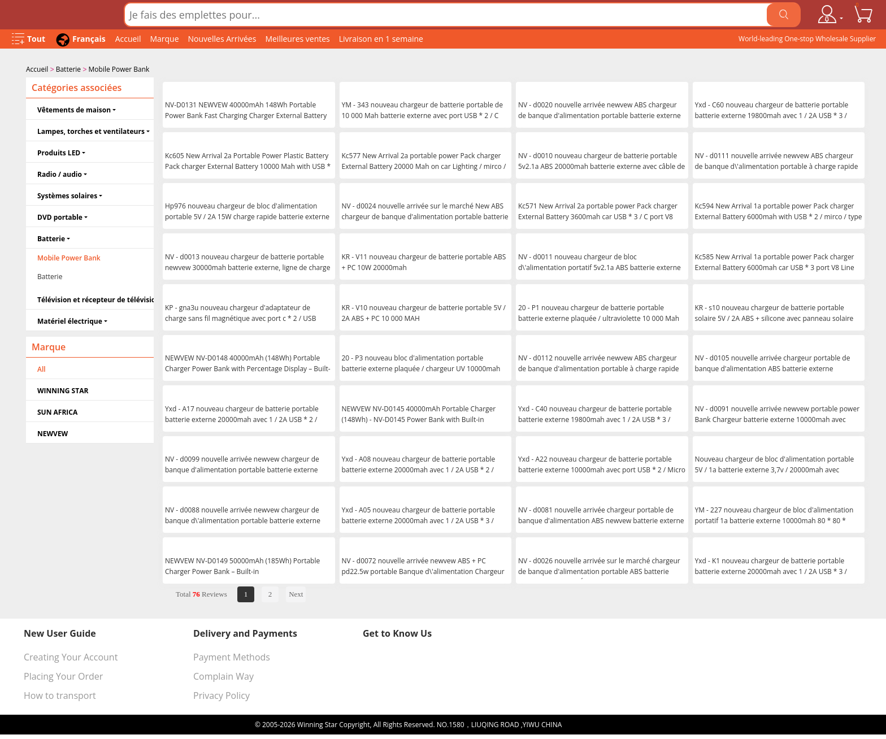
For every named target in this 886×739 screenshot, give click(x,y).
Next (296, 593)
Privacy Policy (221, 694)
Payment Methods (231, 656)
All (41, 368)
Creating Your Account (71, 656)
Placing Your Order (63, 675)
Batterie (68, 69)
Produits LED (58, 152)
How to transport (60, 694)
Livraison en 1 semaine (381, 38)
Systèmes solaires (67, 194)
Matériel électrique (69, 320)
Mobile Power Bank (119, 69)
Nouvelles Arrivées (222, 38)
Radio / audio (59, 173)
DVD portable (59, 216)
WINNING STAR (62, 389)
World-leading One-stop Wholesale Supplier (807, 39)
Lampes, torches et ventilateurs (91, 130)
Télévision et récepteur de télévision (95, 298)
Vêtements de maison (74, 109)
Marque (164, 38)
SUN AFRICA (57, 411)
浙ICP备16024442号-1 (597, 723)
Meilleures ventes (297, 38)
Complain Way (223, 675)
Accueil (128, 38)
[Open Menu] (28, 39)
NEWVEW (52, 432)
